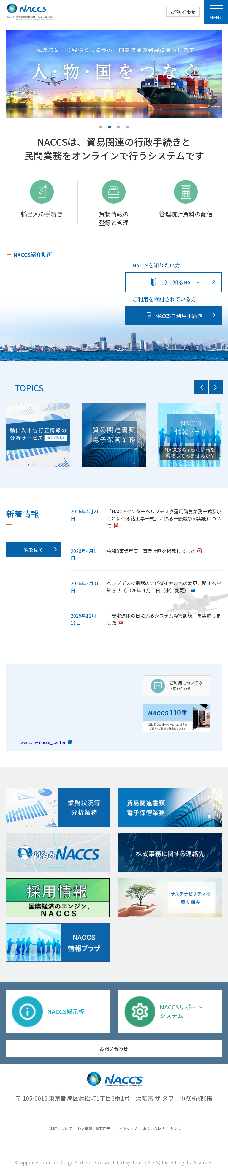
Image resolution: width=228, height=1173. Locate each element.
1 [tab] (101, 127)
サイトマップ (127, 1126)
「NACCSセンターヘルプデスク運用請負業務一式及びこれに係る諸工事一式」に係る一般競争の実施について (164, 518)
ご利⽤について (55, 1126)
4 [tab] (127, 127)
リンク (180, 1126)
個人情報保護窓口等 (92, 1126)
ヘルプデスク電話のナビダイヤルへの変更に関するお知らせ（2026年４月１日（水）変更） (164, 587)
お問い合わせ (182, 12)
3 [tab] (118, 127)
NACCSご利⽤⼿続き (175, 315)
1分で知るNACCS (175, 282)
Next (216, 387)
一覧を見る (31, 549)
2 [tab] (110, 127)
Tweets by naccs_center (42, 740)
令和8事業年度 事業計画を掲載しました (151, 550)
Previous (201, 387)
